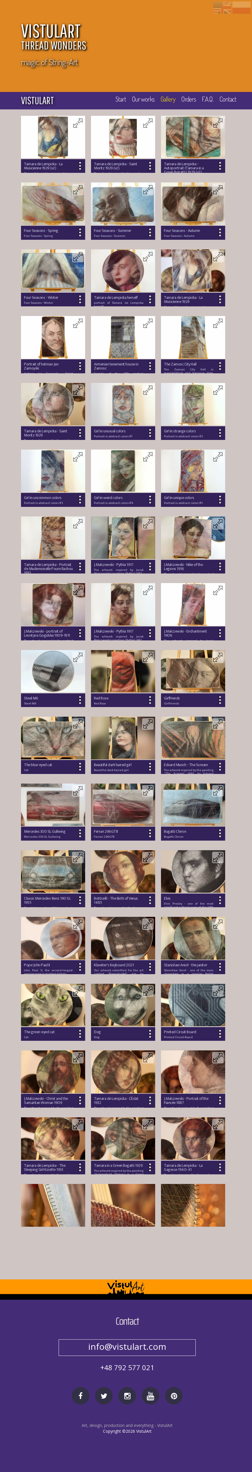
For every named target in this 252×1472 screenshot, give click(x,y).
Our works (139, 100)
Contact (227, 100)
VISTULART (130, 37)
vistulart (37, 100)
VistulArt (165, 1437)
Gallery (165, 100)
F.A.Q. (207, 100)
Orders (187, 100)
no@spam (127, 1346)
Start (115, 100)
